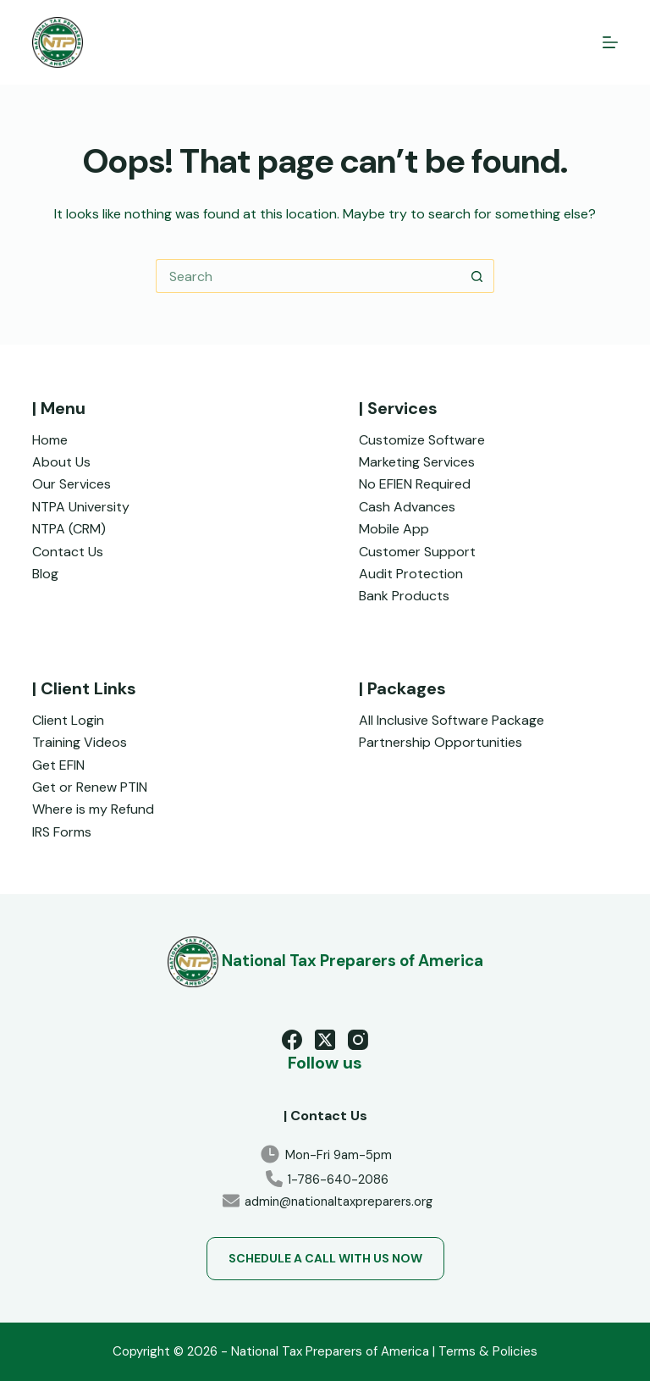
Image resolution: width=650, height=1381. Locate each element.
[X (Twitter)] (325, 1040)
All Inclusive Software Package (451, 720)
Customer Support (417, 552)
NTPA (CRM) (69, 529)
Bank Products (404, 596)
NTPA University (80, 507)
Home (50, 440)
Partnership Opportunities (440, 742)
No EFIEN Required (415, 484)
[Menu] (610, 42)
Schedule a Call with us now (325, 1258)
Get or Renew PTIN (89, 787)
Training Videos (79, 742)
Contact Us (67, 552)
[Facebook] (292, 1040)
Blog (45, 574)
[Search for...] (308, 276)
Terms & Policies (487, 1351)
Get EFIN (58, 765)
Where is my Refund (93, 809)
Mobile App (394, 529)
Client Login (68, 720)
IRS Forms (61, 832)
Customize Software (422, 440)
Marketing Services (417, 462)
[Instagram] (358, 1040)
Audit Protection (411, 574)
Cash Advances (407, 507)
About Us (61, 462)
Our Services (71, 484)
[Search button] (477, 276)
